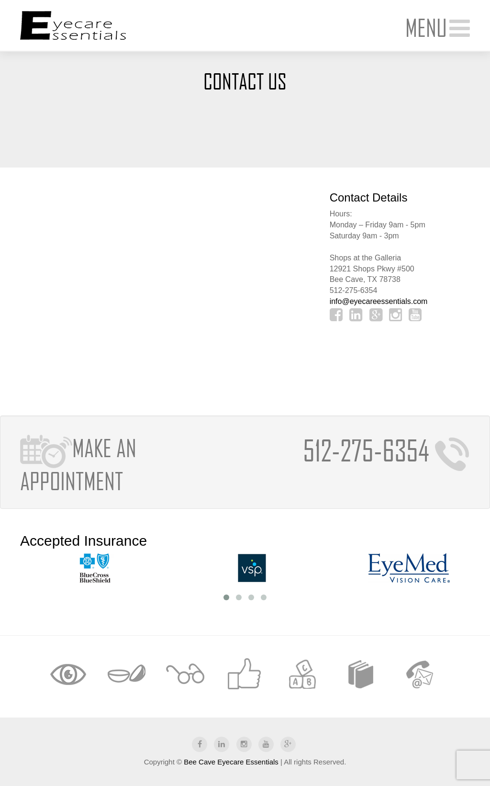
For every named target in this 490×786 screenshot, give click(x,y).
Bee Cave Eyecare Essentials (231, 762)
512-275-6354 (386, 450)
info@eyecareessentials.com (379, 301)
